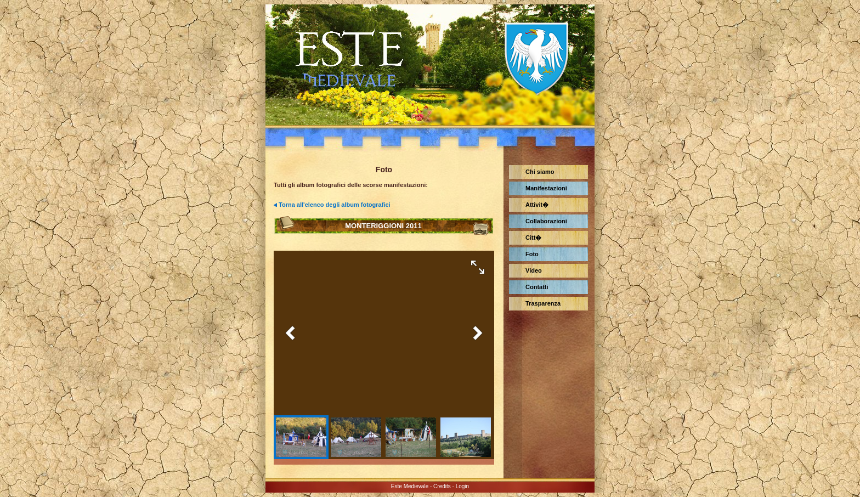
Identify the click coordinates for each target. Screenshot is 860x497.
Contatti (536, 287)
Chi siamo (540, 171)
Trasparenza (543, 303)
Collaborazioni (546, 221)
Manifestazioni (546, 188)
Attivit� (536, 204)
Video (533, 270)
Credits (442, 486)
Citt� (533, 237)
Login (462, 486)
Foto (532, 254)
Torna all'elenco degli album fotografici (335, 204)
